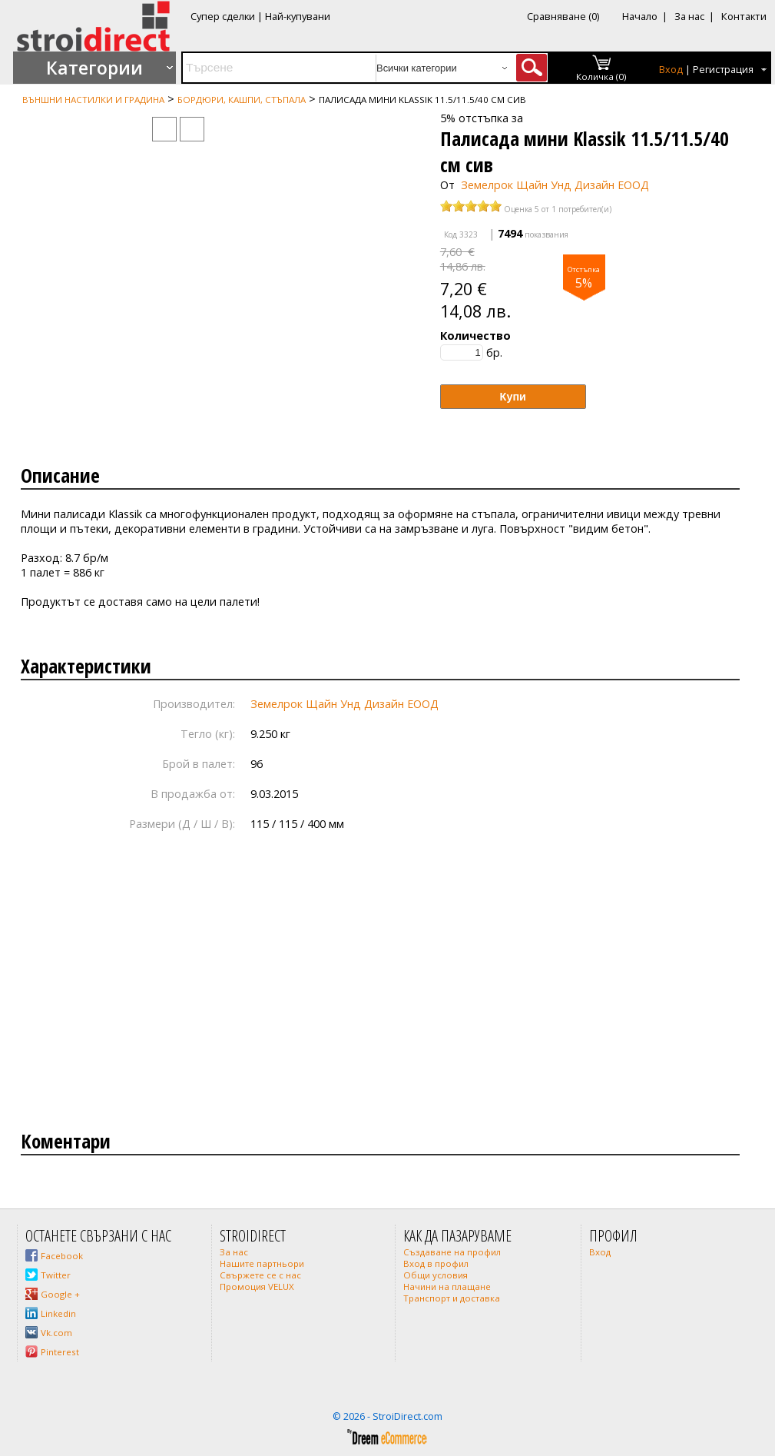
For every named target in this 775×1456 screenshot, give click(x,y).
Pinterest (60, 1352)
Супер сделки (222, 16)
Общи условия (435, 1275)
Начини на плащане (447, 1286)
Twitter (56, 1275)
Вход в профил (436, 1263)
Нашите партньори (262, 1263)
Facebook (62, 1256)
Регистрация (723, 69)
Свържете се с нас (260, 1275)
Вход (671, 69)
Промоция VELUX (257, 1286)
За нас (689, 16)
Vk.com (56, 1332)
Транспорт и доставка (451, 1298)
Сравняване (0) (563, 16)
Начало (639, 16)
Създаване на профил (452, 1252)
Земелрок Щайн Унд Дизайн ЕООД (555, 185)
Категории (94, 67)
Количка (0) (601, 76)
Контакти (744, 16)
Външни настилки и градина (93, 99)
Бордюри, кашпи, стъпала (241, 99)
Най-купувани (297, 16)
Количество (475, 335)
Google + (60, 1294)
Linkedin (58, 1313)
